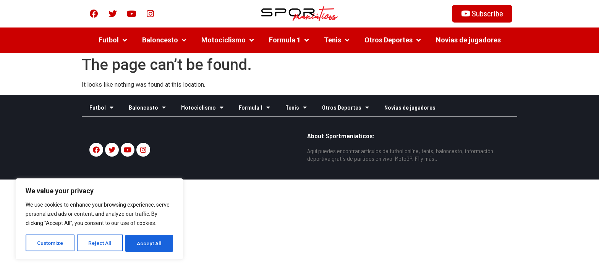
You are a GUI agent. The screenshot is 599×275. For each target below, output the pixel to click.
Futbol (113, 40)
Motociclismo (227, 40)
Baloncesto (164, 40)
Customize (50, 243)
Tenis (336, 40)
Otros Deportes (392, 40)
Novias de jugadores (468, 40)
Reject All (100, 243)
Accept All (149, 243)
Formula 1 (289, 40)
